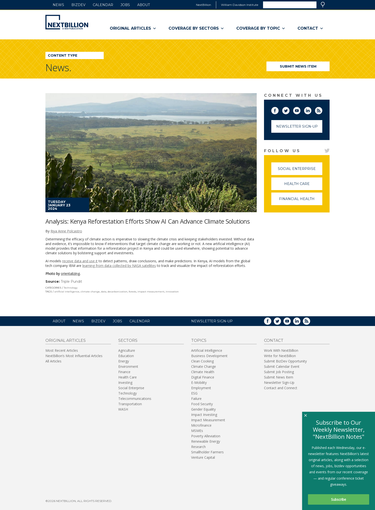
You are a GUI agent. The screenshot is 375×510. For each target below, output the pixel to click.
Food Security (202, 404)
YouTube (290, 323)
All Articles (53, 361)
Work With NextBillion (281, 350)
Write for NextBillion (280, 355)
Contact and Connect (280, 388)
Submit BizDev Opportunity (285, 361)
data (103, 291)
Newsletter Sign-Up (297, 126)
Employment (201, 388)
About (143, 5)
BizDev (78, 5)
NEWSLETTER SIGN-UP (212, 321)
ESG (194, 393)
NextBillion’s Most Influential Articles (73, 355)
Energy (123, 361)
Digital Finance (202, 377)
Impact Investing (204, 414)
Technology (70, 287)
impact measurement (150, 291)
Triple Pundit (71, 281)
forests (132, 291)
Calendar (103, 5)
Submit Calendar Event (281, 366)
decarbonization (118, 291)
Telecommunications (134, 398)
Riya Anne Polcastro (66, 231)
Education (126, 355)
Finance (124, 371)
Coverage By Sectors (196, 28)
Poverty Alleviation (205, 436)
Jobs (125, 5)
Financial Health (300, 201)
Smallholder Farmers (207, 452)
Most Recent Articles (61, 350)
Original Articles (133, 28)
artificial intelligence (66, 291)
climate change (90, 291)
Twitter (289, 109)
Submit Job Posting (279, 371)
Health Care (303, 186)
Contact (311, 28)
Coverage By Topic (260, 28)
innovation (172, 291)
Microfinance (201, 425)
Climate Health (202, 371)
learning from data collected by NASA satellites (119, 265)
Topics (198, 340)
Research (198, 446)
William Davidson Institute (239, 5)
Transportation (130, 404)
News (58, 5)
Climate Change (203, 366)
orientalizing (70, 273)
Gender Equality (203, 409)
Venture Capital (203, 457)
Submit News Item (298, 66)
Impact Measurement (208, 420)
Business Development (209, 355)
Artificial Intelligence (206, 350)
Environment (128, 366)
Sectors (127, 340)
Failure (196, 398)
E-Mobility (199, 382)
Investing (125, 382)
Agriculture (126, 350)
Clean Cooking (202, 361)
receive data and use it (80, 261)
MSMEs (197, 430)
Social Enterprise (300, 171)
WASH (123, 409)
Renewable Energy (205, 441)
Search (323, 5)
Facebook (278, 109)
